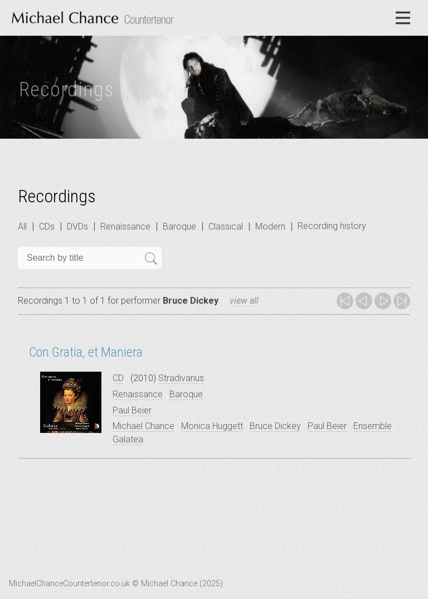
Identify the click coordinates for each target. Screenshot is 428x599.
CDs (47, 226)
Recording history (332, 226)
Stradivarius (181, 378)
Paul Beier (132, 410)
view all (244, 300)
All (22, 226)
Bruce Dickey (275, 426)
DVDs (77, 226)
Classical (225, 226)
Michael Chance (143, 426)
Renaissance (125, 226)
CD (118, 378)
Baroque (179, 226)
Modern (270, 226)
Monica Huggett (212, 426)
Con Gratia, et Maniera (86, 352)
